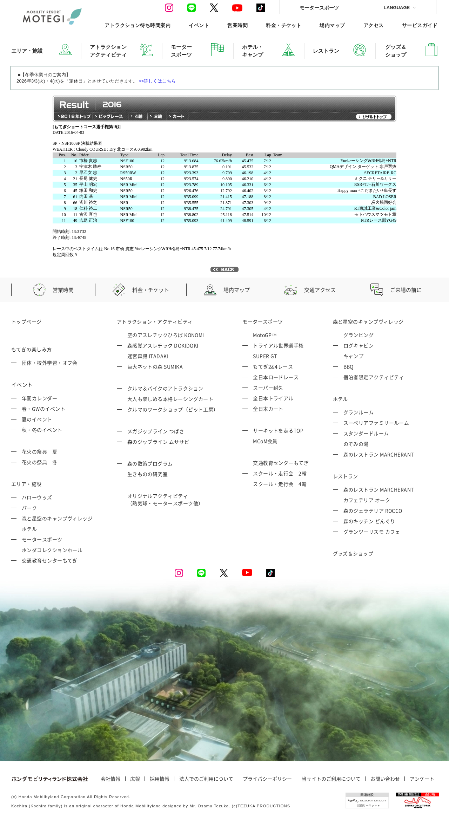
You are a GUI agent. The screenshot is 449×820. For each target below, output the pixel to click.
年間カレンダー (39, 398)
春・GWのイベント (43, 408)
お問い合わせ (385, 778)
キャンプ (353, 355)
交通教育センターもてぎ (50, 560)
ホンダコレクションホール (52, 549)
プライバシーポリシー (267, 778)
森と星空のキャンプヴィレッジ (57, 518)
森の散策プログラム (150, 463)
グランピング (358, 334)
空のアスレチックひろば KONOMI (165, 334)
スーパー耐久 (268, 387)
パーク (29, 507)
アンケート (422, 778)
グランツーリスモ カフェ (371, 531)
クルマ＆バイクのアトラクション (165, 388)
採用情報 (159, 778)
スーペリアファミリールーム (376, 422)
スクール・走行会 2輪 (280, 473)
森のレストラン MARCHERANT (378, 454)
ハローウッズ (37, 497)
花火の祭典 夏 (39, 451)
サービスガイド (419, 25)
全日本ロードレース (276, 376)
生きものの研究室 (147, 473)
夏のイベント (37, 419)
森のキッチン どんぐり (369, 521)
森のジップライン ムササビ (158, 441)
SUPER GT (265, 355)
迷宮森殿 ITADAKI (147, 355)
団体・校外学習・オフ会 (50, 362)
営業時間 (237, 25)
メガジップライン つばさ (155, 431)
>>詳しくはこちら (157, 81)
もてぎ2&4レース (273, 366)
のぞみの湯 (356, 443)
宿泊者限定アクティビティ (373, 376)
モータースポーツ (319, 7)
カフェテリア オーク (366, 499)
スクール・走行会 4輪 (280, 483)
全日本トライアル (273, 398)
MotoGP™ (265, 334)
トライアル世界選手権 (278, 345)
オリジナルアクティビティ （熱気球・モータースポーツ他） (165, 499)
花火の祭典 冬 (39, 462)
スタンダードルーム (366, 433)
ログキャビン (358, 345)
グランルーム (358, 412)
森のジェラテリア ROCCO (372, 510)
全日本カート (268, 408)
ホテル (29, 528)
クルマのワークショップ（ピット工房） (173, 409)
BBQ (348, 366)
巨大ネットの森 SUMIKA (155, 366)
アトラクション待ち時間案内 (137, 25)
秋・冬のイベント (42, 429)
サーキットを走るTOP (278, 430)
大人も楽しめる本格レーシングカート (170, 398)
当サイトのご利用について (331, 778)
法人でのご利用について (206, 778)
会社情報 (110, 778)
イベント (199, 25)
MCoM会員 (265, 440)
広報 (135, 778)
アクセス (373, 25)
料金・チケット (283, 25)
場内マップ (332, 25)
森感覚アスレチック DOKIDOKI (163, 345)
